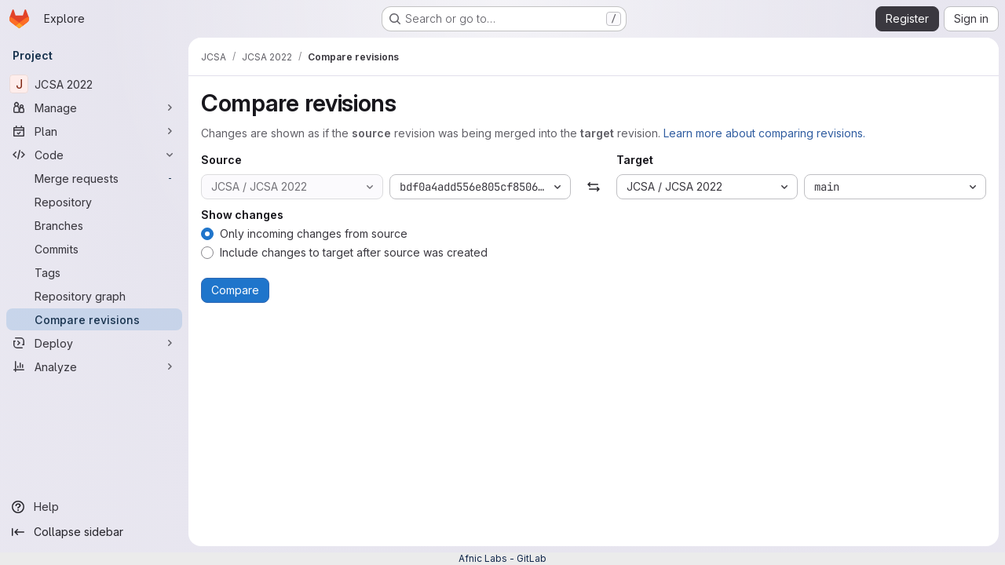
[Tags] (94, 272)
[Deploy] (94, 343)
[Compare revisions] (94, 319)
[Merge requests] (94, 178)
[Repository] (94, 202)
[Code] (94, 155)
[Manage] (94, 107)
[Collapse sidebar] (94, 532)
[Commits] (94, 249)
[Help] (94, 507)
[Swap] (593, 186)
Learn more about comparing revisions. (764, 133)
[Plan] (94, 131)
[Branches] (94, 225)
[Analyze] (94, 366)
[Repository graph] (94, 296)
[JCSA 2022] (94, 84)
